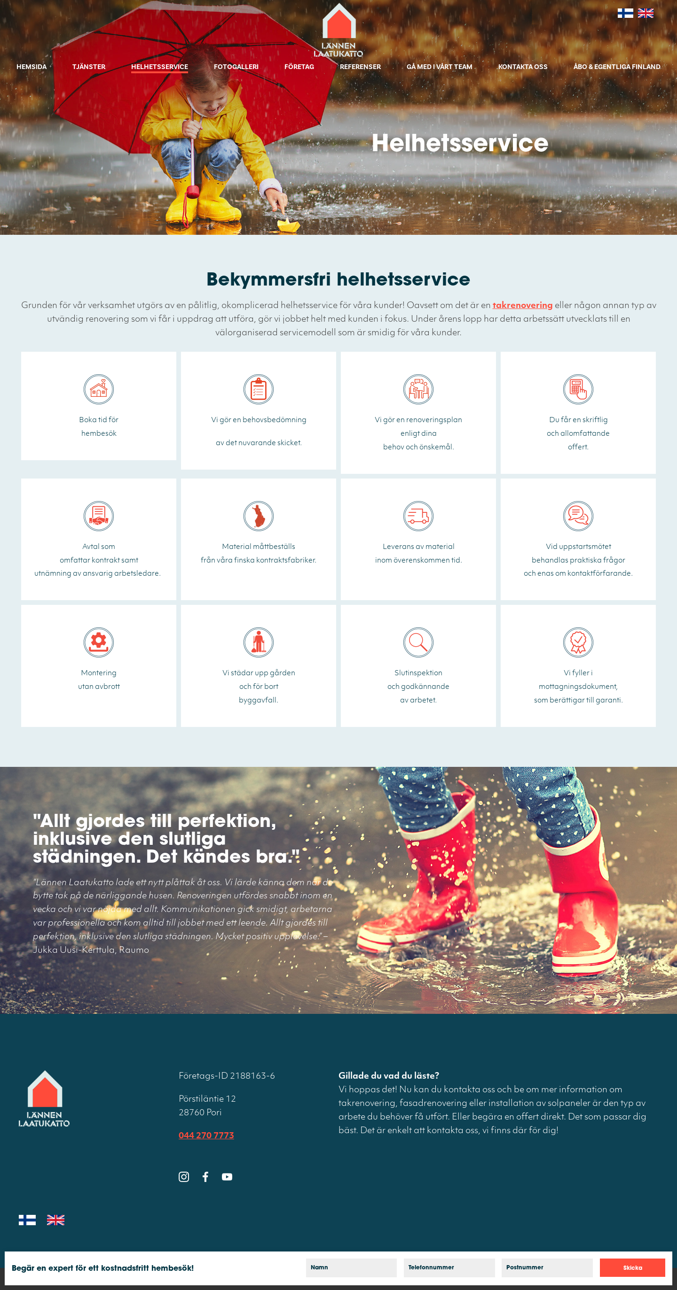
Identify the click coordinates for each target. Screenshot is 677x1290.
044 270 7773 (206, 1136)
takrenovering (523, 305)
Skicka (632, 1268)
